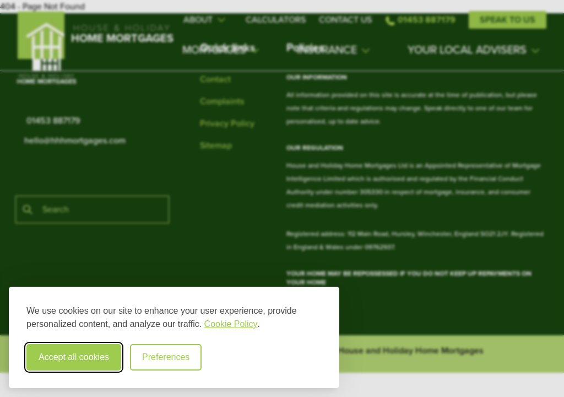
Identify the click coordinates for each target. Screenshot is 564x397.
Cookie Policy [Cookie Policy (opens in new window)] (231, 324)
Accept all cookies (74, 357)
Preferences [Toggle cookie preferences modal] (165, 357)
